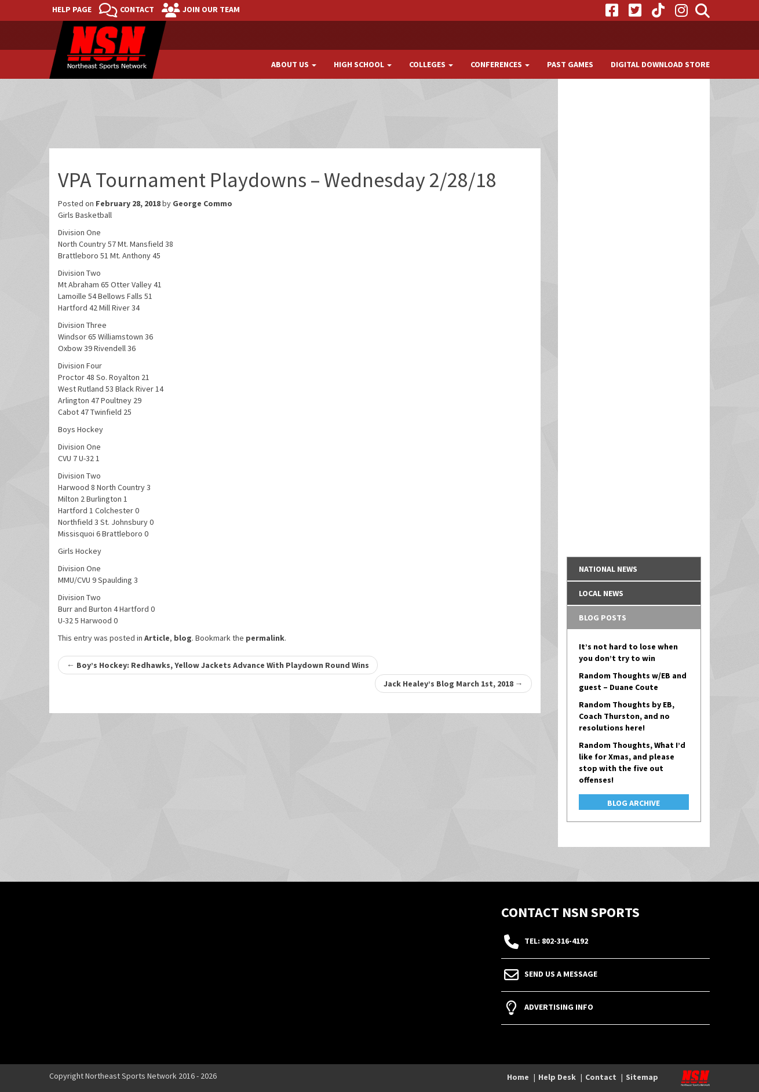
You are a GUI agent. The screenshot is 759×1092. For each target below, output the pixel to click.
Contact (137, 9)
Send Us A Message (560, 974)
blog (183, 638)
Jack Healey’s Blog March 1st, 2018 (453, 683)
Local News (601, 593)
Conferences (500, 64)
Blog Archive (633, 803)
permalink (265, 638)
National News (608, 569)
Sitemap (642, 1077)
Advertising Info (558, 1007)
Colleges (431, 64)
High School (363, 64)
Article (157, 638)
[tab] (634, 568)
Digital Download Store (660, 64)
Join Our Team (211, 9)
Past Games (570, 64)
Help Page (72, 9)
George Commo (202, 203)
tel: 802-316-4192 (556, 941)
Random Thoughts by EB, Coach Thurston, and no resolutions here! (626, 716)
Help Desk (557, 1077)
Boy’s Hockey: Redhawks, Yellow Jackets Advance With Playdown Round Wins (218, 665)
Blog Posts (602, 617)
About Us (293, 64)
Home (518, 1077)
